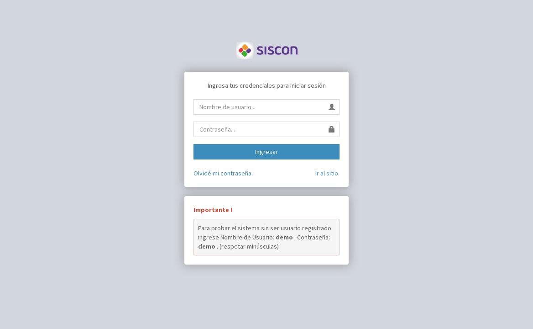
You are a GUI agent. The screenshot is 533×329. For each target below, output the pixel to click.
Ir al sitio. (327, 173)
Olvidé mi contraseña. (223, 173)
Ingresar (266, 152)
